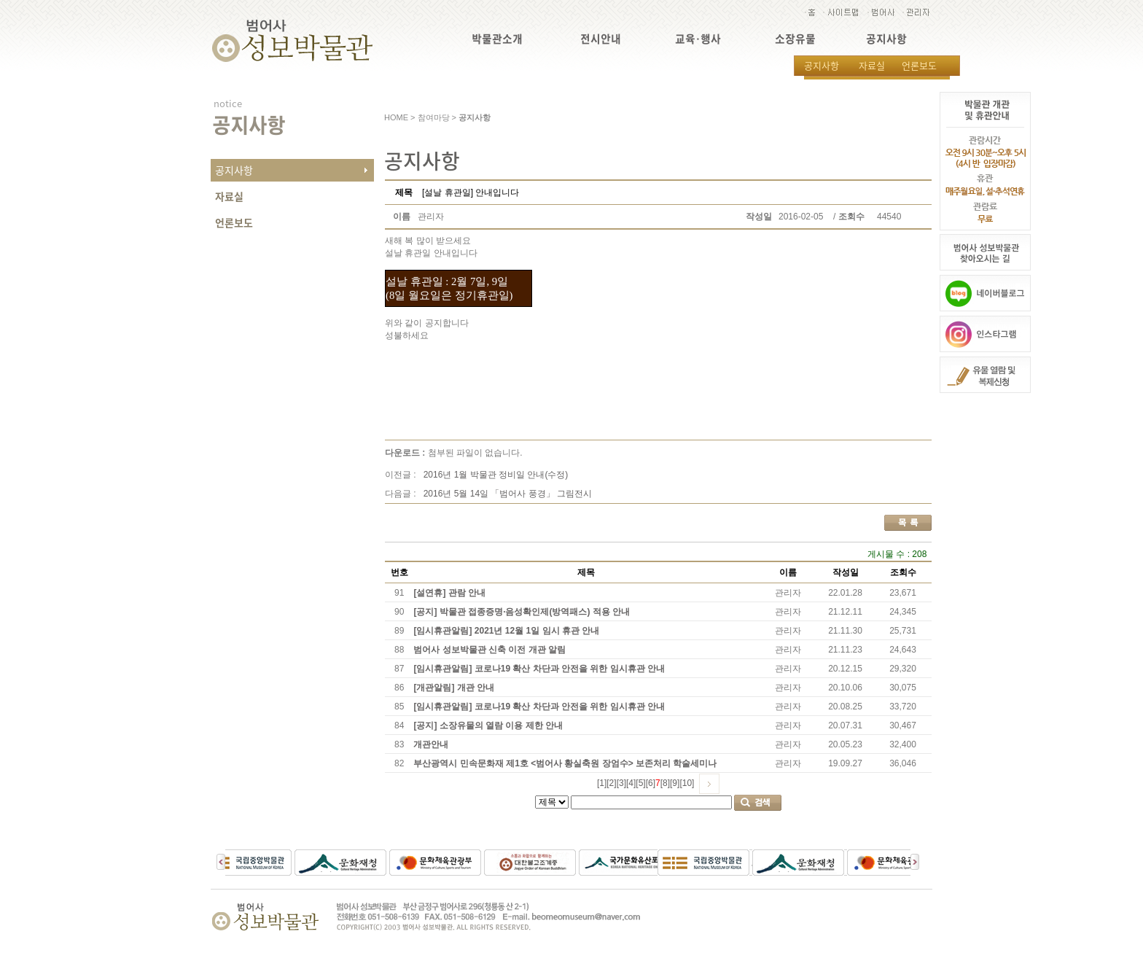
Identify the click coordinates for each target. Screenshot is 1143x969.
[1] (601, 783)
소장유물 (795, 39)
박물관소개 (497, 39)
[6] (650, 783)
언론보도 (919, 65)
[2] (611, 783)
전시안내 (600, 39)
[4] (631, 783)
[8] (665, 783)
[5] (640, 783)
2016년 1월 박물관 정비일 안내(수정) (496, 475)
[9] (674, 783)
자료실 (872, 65)
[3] (621, 783)
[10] (686, 783)
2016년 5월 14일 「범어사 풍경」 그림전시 (508, 494)
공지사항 (886, 39)
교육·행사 (698, 39)
